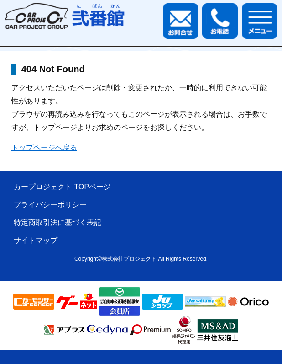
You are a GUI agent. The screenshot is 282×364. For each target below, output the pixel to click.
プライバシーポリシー (50, 205)
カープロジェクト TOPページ (62, 187)
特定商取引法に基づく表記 (57, 222)
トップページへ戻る (44, 147)
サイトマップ (35, 240)
